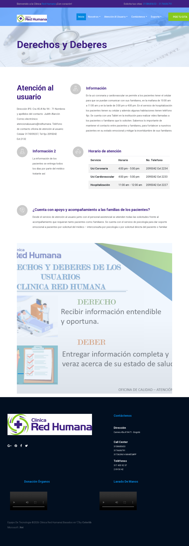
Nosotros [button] (93, 16)
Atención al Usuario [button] (115, 16)
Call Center (121, 442)
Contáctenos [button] (138, 16)
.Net (21, 527)
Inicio (82, 16)
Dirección (120, 427)
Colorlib (86, 522)
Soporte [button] (155, 16)
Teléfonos (120, 461)
